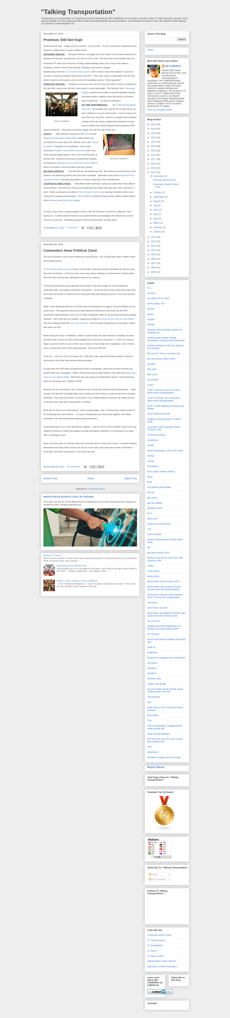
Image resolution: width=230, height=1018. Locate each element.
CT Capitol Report (156, 940)
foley (149, 482)
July (155, 205)
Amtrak (150, 324)
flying (150, 477)
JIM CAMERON (173, 66)
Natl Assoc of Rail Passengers (162, 966)
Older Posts (130, 478)
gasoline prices (154, 508)
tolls (149, 702)
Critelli (150, 445)
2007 (153, 263)
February (158, 227)
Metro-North (153, 576)
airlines (150, 309)
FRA (87, 134)
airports (151, 319)
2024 (153, 128)
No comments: (73, 466)
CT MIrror (152, 951)
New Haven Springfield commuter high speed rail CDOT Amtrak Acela (166, 614)
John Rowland (154, 534)
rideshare (152, 668)
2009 (153, 254)
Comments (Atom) (96, 489)
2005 (153, 272)
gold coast (152, 518)
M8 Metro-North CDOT (158, 552)
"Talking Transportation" (78, 11)
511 (149, 288)
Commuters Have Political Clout (70, 251)
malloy (150, 566)
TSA (149, 720)
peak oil (151, 647)
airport (150, 314)
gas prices (152, 497)
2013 (153, 237)
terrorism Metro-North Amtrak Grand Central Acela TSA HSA (165, 690)
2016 (153, 163)
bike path (151, 369)
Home (91, 478)
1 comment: (72, 227)
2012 (153, 241)
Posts (153, 874)
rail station (152, 663)
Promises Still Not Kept (62, 40)
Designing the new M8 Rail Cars (71, 566)
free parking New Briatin (159, 487)
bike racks (152, 374)
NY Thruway (153, 634)
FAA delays (152, 466)
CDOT (150, 385)
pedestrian (152, 652)
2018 (153, 155)
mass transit (153, 571)
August (157, 201)
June (156, 209)
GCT (149, 513)
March (156, 223)
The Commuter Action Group (91, 192)
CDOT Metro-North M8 (158, 413)
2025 (153, 124)
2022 (153, 137)
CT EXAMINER (154, 945)
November (158, 176)
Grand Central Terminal (158, 524)
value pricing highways (158, 733)
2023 (153, 133)
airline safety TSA (156, 303)
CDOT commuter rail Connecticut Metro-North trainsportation (163, 391)
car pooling (152, 379)
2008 (153, 259)
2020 (153, 146)
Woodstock (152, 752)
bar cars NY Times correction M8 (163, 353)
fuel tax (150, 492)
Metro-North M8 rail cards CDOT (163, 581)
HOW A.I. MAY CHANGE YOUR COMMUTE (77, 581)
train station (153, 715)
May (155, 214)
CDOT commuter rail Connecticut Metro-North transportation (163, 399)
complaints (152, 440)
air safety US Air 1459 (158, 298)
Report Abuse (155, 767)
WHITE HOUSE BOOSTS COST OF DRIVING (68, 496)
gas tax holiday (154, 503)
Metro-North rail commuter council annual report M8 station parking (164, 588)
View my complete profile (159, 109)
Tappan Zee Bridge (156, 684)
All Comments (157, 879)
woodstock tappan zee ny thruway (164, 757)
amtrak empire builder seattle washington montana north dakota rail (165, 339)
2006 (153, 267)
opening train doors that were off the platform (77, 163)
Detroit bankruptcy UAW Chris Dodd (165, 450)
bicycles (151, 364)
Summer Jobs (154, 678)
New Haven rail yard (157, 607)
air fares (151, 293)
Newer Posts (50, 478)
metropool (152, 602)
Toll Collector (153, 697)
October (157, 192)
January (157, 231)
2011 (153, 246)
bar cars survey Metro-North (161, 358)
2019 (153, 150)
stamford (151, 673)
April (155, 218)
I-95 (149, 529)
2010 (153, 250)
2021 (153, 142)
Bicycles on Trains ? (52, 555)
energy (150, 461)
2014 (153, 172)
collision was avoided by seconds (70, 150)
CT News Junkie (155, 956)
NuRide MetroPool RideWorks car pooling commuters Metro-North (164, 627)
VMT (149, 747)
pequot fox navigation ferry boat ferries (166, 657)
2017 (153, 159)
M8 (148, 547)
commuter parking (156, 435)
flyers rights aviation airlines (161, 471)
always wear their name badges (65, 200)
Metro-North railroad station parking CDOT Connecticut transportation (164, 596)
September (159, 197)
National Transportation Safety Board (60, 138)
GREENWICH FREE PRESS (161, 961)
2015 (153, 168)
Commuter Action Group (159, 935)
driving (150, 455)
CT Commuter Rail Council (77, 72)
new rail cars (153, 621)
